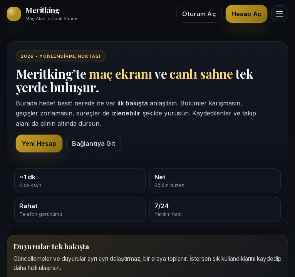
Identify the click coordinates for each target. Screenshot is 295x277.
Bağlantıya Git (93, 143)
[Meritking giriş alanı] (42, 14)
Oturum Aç (199, 14)
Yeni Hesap (39, 143)
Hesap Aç (246, 14)
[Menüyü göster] (279, 13)
